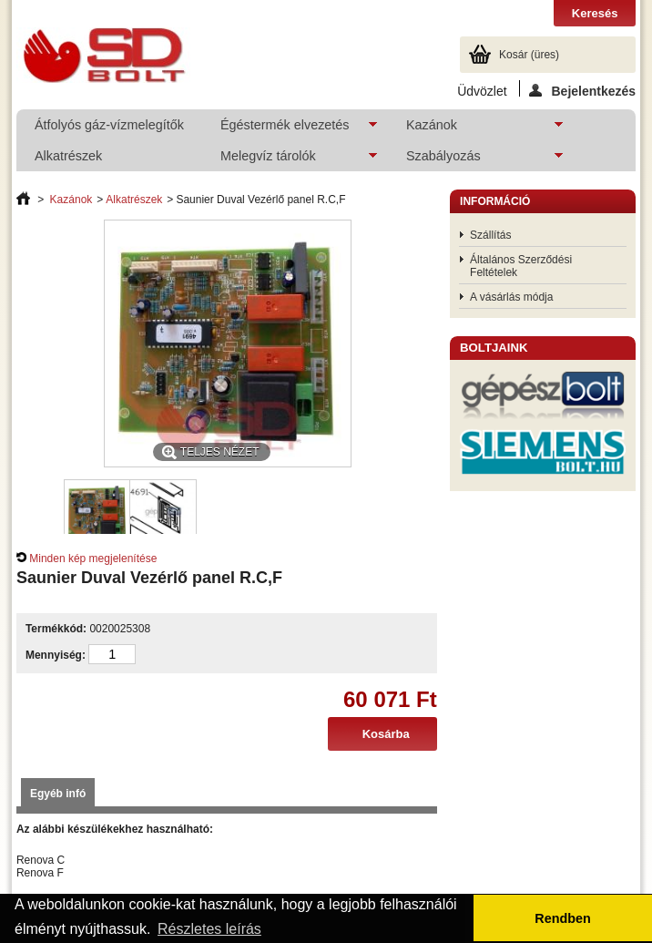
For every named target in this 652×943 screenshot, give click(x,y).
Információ (495, 201)
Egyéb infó (58, 793)
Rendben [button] (563, 918)
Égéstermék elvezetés (289, 129)
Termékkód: (56, 628)
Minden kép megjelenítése (93, 558)
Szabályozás (475, 160)
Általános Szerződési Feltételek (521, 266)
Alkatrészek (68, 156)
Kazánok (475, 129)
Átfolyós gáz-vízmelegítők (109, 125)
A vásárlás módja (511, 297)
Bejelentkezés (582, 90)
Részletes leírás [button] (209, 929)
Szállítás (490, 235)
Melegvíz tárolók (289, 160)
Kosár (529, 54)
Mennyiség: (55, 655)
